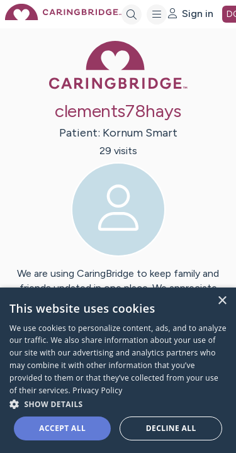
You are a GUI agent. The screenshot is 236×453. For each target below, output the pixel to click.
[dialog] (118, 370)
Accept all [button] (62, 428)
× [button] (222, 301)
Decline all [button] (171, 428)
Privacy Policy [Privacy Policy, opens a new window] (97, 390)
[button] (118, 403)
